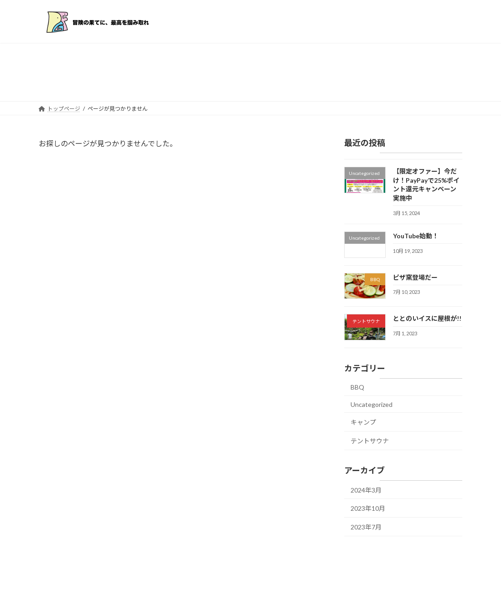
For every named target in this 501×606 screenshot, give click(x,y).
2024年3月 (366, 489)
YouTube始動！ (416, 235)
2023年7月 (366, 526)
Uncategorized (372, 404)
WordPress (210, 590)
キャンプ (363, 422)
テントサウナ (370, 440)
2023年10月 (368, 508)
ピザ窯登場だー (415, 277)
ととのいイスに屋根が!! (427, 318)
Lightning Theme (251, 590)
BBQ (357, 387)
